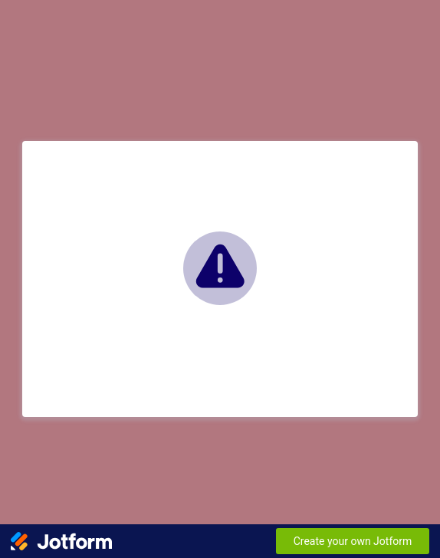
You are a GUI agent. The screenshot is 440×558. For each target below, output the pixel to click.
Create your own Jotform (353, 541)
